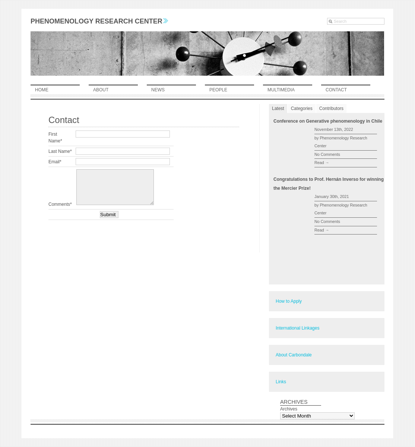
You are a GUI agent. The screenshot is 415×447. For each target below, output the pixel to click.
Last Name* (60, 151)
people (218, 89)
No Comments (327, 154)
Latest (278, 108)
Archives (288, 409)
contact (336, 89)
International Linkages (297, 328)
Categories (302, 108)
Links (281, 381)
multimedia (281, 89)
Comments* (60, 204)
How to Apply (289, 301)
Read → (321, 162)
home (41, 89)
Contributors (331, 108)
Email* (54, 161)
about (100, 89)
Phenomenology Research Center (99, 21)
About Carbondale (294, 355)
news (158, 89)
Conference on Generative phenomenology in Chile (327, 121)
